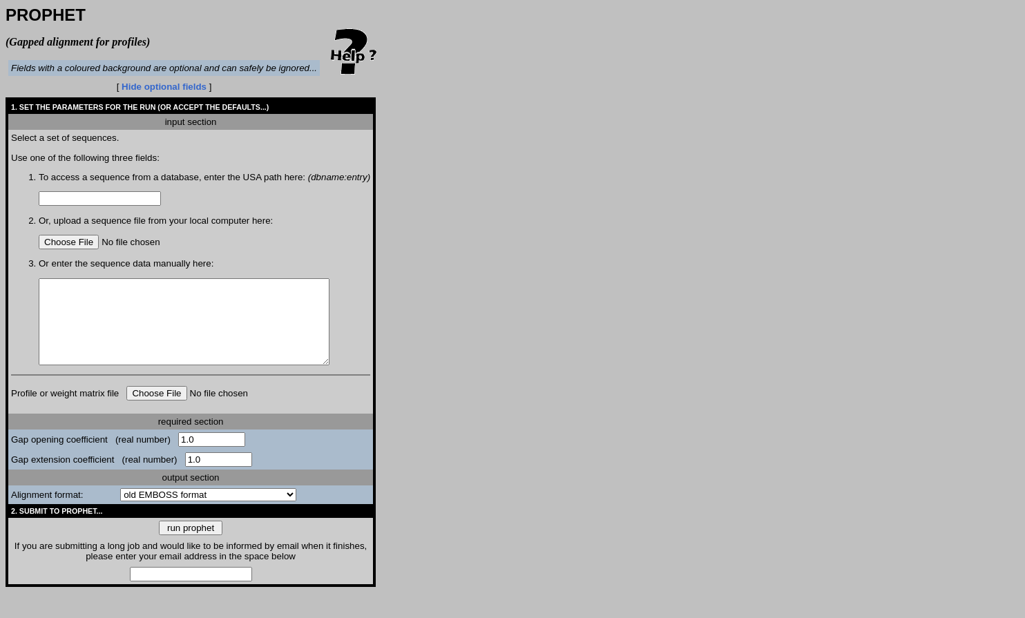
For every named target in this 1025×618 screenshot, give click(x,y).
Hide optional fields (164, 86)
